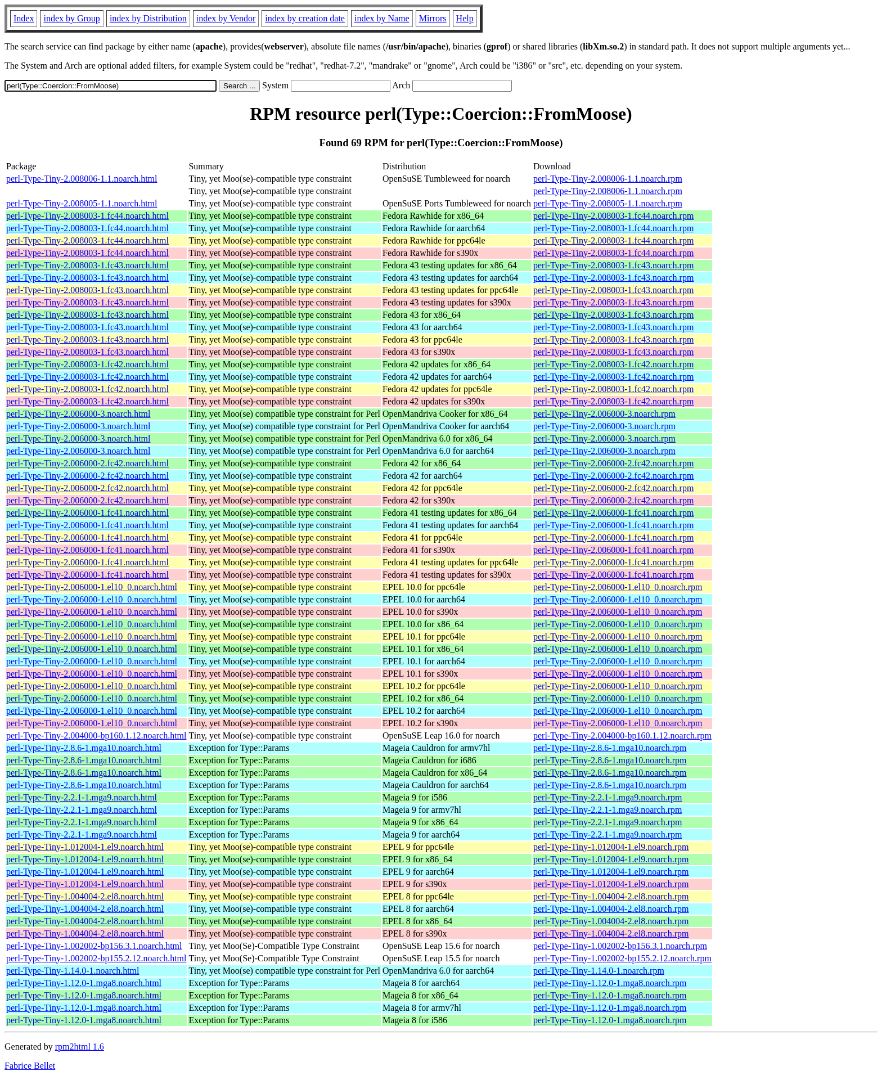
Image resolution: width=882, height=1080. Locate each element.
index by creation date (305, 18)
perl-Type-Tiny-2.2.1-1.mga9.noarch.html (81, 797)
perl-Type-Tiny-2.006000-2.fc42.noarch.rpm (613, 463)
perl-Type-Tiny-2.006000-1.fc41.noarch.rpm (613, 513)
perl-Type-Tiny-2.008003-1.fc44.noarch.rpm (613, 215)
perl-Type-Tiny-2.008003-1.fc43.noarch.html (87, 265)
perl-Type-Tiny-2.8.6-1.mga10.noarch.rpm (609, 748)
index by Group (71, 18)
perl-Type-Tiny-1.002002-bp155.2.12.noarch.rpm (622, 958)
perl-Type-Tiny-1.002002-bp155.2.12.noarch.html (96, 958)
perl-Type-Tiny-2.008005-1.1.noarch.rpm (607, 203)
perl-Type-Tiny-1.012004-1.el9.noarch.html (85, 847)
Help (465, 18)
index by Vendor (225, 18)
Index (24, 18)
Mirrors (433, 18)
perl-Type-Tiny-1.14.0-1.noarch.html (72, 970)
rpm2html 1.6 (79, 1046)
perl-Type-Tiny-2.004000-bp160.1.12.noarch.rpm (622, 735)
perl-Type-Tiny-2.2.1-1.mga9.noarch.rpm (607, 797)
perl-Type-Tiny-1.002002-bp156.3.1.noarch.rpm (620, 946)
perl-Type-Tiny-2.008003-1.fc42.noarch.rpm (613, 364)
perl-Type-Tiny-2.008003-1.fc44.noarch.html (87, 215)
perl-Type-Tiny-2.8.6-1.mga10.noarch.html (83, 748)
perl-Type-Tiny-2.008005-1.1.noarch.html (81, 203)
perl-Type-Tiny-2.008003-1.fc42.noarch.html (87, 364)
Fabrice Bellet (29, 1065)
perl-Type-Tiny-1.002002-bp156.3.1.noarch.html (94, 946)
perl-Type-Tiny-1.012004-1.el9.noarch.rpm (610, 847)
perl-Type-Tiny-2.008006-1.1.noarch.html (81, 178)
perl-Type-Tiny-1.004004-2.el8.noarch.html (85, 896)
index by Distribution (148, 18)
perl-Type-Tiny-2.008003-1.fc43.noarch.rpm (613, 265)
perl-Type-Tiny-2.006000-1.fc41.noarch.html (87, 513)
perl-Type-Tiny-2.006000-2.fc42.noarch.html (87, 463)
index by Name (382, 18)
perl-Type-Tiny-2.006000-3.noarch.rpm (604, 413)
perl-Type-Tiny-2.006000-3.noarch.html (78, 413)
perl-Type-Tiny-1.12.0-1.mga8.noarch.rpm (609, 983)
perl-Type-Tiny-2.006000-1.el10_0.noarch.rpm (617, 587)
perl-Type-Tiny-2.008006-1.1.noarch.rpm (607, 178)
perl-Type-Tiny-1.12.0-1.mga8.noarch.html (83, 983)
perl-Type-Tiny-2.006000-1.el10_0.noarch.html (91, 587)
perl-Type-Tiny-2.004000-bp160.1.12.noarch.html (96, 735)
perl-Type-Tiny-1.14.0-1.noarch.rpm (598, 970)
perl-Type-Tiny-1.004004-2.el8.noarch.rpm (610, 896)
